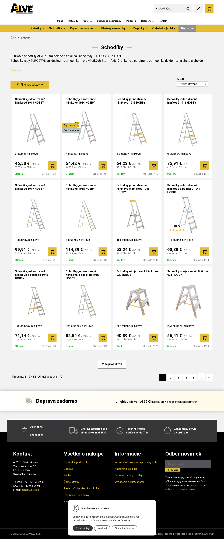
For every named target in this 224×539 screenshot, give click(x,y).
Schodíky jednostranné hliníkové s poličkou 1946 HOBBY (82, 275)
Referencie (147, 21)
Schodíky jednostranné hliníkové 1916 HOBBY (182, 100)
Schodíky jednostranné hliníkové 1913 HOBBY (30, 100)
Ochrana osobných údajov (130, 475)
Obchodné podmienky (109, 21)
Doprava (68, 468)
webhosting (181, 534)
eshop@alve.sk (30, 489)
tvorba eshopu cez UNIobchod (158, 534)
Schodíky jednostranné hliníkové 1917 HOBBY (30, 187)
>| (209, 377)
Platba (67, 475)
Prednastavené (188, 84)
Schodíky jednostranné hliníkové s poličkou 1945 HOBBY (31, 275)
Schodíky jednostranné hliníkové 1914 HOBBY (81, 100)
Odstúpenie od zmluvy (76, 495)
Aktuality (73, 21)
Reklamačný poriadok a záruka (81, 488)
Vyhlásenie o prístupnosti (129, 482)
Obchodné (36, 426)
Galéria (87, 21)
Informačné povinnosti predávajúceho (136, 462)
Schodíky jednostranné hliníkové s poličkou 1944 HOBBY (183, 189)
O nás (60, 21)
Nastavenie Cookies (126, 468)
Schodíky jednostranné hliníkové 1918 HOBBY (81, 187)
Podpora (131, 21)
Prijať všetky (82, 528)
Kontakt (163, 21)
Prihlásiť (173, 470)
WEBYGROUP (207, 534)
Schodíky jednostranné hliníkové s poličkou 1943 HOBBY (133, 189)
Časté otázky (71, 482)
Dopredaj (187, 28)
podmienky (36, 434)
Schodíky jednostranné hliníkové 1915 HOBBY (132, 100)
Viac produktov (112, 364)
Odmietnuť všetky (124, 528)
